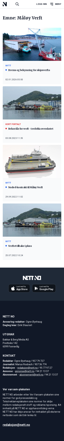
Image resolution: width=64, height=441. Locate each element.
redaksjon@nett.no (27, 367)
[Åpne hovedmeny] (55, 4)
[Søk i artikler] (17, 4)
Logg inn (41, 4)
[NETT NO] (7, 4)
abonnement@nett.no (31, 374)
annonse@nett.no (24, 371)
